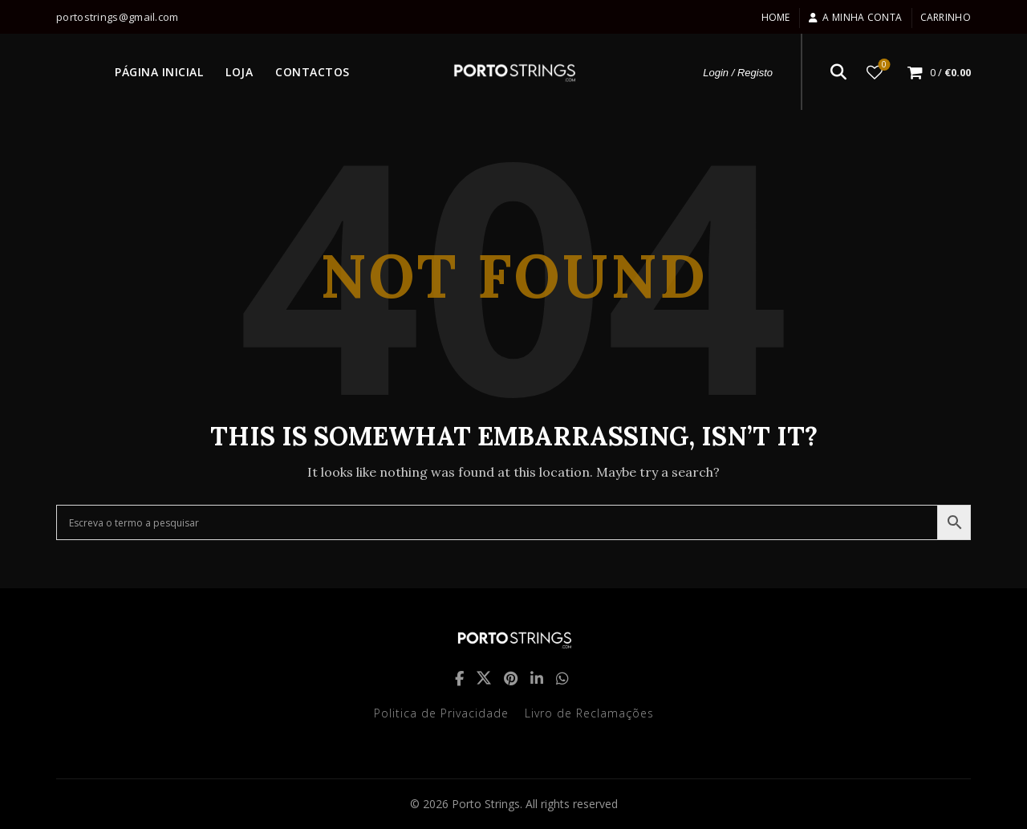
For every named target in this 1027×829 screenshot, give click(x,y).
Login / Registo (738, 73)
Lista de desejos (883, 65)
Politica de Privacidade (441, 713)
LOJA (239, 71)
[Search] (838, 72)
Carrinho (945, 17)
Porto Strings (486, 803)
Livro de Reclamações (589, 713)
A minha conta (855, 17)
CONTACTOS (312, 71)
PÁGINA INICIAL (159, 71)
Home (775, 17)
